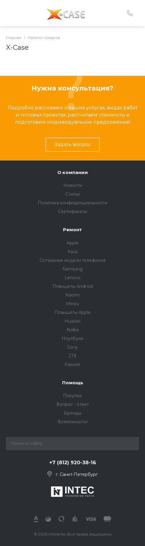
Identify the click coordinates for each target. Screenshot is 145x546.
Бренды (72, 413)
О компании (72, 172)
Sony (72, 347)
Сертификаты (72, 211)
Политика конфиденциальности (72, 202)
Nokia (73, 329)
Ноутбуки (72, 338)
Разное (72, 364)
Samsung (72, 269)
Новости (72, 185)
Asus (72, 251)
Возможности (72, 421)
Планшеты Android (73, 286)
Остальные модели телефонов (73, 260)
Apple (73, 243)
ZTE (72, 356)
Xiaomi (72, 295)
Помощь (72, 382)
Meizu (72, 303)
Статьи (72, 194)
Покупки (72, 395)
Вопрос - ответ (72, 404)
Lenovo (72, 277)
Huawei (72, 321)
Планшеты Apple (73, 312)
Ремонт (72, 229)
